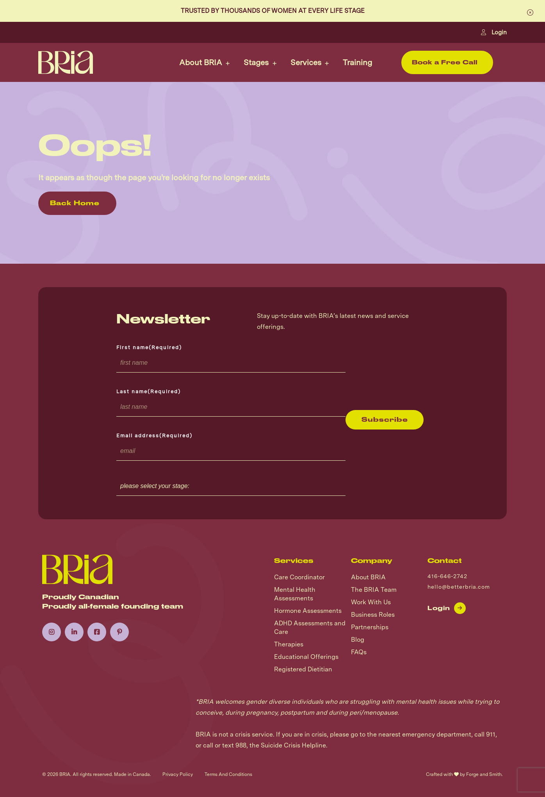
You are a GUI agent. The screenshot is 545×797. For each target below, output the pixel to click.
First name (149, 347)
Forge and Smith (484, 774)
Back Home (75, 203)
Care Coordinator (299, 577)
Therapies (288, 644)
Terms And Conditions (228, 774)
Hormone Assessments (308, 610)
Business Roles (373, 614)
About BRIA (200, 62)
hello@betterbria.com (458, 587)
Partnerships (369, 627)
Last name (148, 391)
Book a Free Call (444, 62)
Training (357, 62)
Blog (357, 639)
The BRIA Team (374, 589)
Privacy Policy (177, 774)
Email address (154, 435)
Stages (256, 62)
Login (494, 32)
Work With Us (371, 602)
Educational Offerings (306, 656)
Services (305, 62)
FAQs (359, 652)
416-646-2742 (447, 576)
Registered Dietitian (303, 669)
